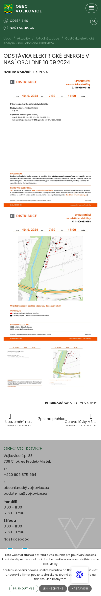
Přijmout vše (24, 588)
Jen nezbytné (53, 588)
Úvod (7, 38)
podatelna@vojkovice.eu (25, 493)
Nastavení (80, 588)
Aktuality (23, 38)
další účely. (50, 564)
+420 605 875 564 (20, 474)
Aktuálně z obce (47, 38)
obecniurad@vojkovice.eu (26, 487)
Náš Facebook (16, 539)
